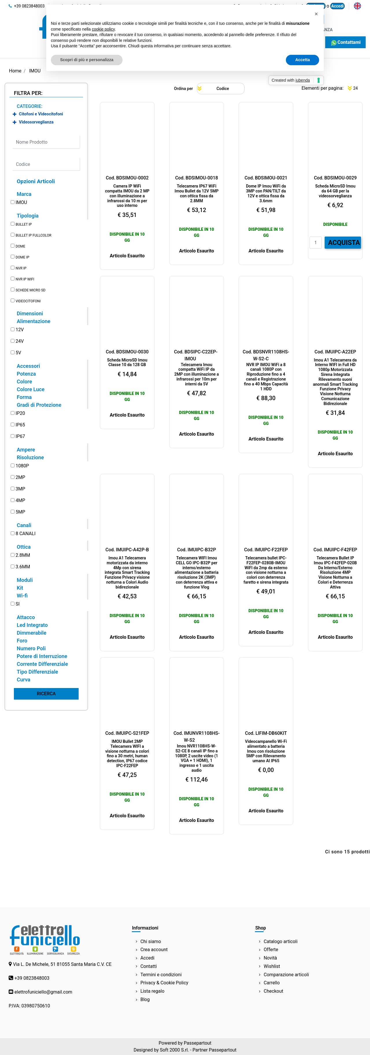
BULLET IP (24, 224)
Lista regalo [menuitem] (152, 991)
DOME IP (22, 257)
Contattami (345, 42)
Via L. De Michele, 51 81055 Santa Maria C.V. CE (62, 964)
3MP (20, 489)
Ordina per (183, 88)
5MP (20, 512)
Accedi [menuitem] (147, 958)
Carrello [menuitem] (272, 982)
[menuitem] (357, 6)
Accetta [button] (302, 59)
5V (18, 352)
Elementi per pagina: (322, 88)
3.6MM (23, 566)
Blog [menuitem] (145, 999)
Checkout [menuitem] (273, 991)
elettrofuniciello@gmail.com (43, 992)
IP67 (20, 436)
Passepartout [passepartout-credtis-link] (197, 1043)
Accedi (337, 6)
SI (18, 604)
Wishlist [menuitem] (272, 966)
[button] (46, 694)
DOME (20, 246)
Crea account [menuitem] (154, 949)
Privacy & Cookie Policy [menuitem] (164, 982)
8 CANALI (26, 533)
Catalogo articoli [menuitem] (280, 941)
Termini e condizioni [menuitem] (161, 974)
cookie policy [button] (103, 29)
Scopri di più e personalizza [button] (86, 59)
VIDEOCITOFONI (28, 301)
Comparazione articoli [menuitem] (286, 974)
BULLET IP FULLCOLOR (33, 235)
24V (20, 341)
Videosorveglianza (36, 122)
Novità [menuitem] (270, 958)
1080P (22, 466)
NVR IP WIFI (25, 279)
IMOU (21, 202)
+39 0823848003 (27, 6)
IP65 (20, 425)
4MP (20, 500)
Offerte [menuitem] (271, 949)
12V (20, 329)
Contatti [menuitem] (148, 966)
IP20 (20, 413)
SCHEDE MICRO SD (30, 290)
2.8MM (23, 555)
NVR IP (21, 268)
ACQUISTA (344, 243)
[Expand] (14, 114)
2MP (20, 477)
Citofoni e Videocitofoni (41, 114)
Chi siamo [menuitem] (150, 941)
